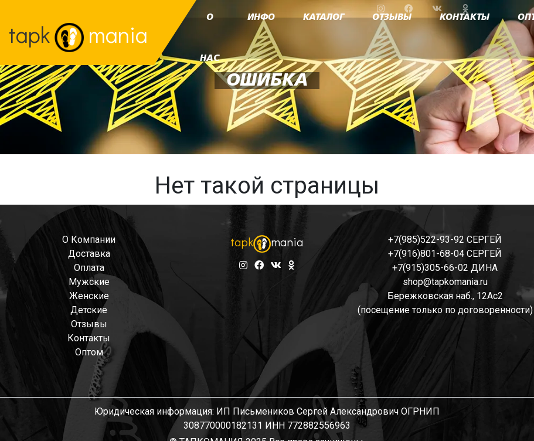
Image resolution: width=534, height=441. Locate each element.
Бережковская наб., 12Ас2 (445, 295)
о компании (88, 239)
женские (89, 295)
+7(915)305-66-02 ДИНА (445, 267)
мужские (89, 281)
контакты (88, 338)
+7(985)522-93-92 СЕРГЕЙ (445, 239)
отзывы (89, 324)
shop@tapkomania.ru (445, 281)
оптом (89, 352)
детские (88, 310)
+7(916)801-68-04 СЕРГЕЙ (445, 253)
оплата (89, 267)
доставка (89, 253)
